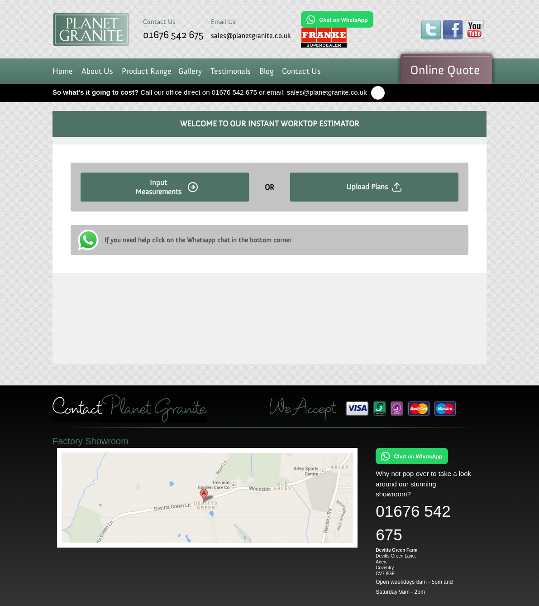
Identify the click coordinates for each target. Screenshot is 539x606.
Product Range (147, 71)
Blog (266, 71)
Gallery (190, 71)
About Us (97, 71)
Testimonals (230, 71)
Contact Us (301, 71)
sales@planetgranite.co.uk (251, 35)
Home (62, 71)
